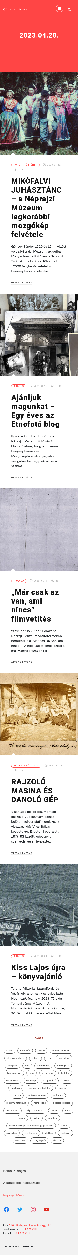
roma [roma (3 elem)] (68, 1110)
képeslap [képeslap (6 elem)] (31, 1080)
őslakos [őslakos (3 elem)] (57, 1140)
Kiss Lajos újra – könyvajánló (38, 972)
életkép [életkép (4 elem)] (49, 1133)
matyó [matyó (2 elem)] (67, 1080)
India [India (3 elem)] (31, 1073)
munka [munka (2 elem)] (17, 1095)
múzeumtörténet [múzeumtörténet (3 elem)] (37, 1095)
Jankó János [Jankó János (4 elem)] (47, 1073)
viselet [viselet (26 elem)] (64, 1125)
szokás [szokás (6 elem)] (36, 1117)
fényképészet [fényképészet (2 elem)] (14, 1073)
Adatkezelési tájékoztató (21, 1183)
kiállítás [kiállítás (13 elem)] (65, 1073)
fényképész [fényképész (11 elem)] (63, 1065)
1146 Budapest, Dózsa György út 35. (31, 1225)
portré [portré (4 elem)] (54, 1110)
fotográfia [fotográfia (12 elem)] (12, 1065)
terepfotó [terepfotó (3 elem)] (52, 1117)
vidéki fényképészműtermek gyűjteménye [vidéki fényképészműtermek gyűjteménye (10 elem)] (31, 1125)
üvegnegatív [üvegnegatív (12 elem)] (39, 1140)
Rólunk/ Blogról (15, 1171)
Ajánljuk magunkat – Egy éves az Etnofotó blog (35, 411)
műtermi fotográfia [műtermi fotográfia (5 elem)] (16, 1102)
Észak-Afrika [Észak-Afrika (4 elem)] (31, 1133)
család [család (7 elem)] (41, 1050)
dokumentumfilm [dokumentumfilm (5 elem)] (61, 1050)
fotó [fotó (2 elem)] (27, 1065)
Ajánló (19, 386)
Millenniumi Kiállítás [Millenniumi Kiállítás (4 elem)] (39, 1088)
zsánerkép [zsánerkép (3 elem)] (11, 1133)
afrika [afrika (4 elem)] (9, 1050)
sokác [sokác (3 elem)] (22, 1117)
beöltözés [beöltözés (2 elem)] (25, 1050)
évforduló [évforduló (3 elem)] (20, 1140)
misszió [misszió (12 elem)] (62, 1088)
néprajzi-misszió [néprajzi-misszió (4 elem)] (61, 1102)
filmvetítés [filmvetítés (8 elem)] (63, 1057)
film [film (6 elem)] (49, 1057)
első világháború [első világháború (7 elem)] (15, 1057)
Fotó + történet (25, 164)
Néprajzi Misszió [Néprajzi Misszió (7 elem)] (35, 1110)
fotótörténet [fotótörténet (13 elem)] (43, 1065)
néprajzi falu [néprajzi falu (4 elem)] (12, 1110)
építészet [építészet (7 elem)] (65, 1133)
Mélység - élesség (26, 765)
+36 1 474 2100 (28, 1229)
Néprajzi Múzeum (16, 1195)
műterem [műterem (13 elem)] (58, 1095)
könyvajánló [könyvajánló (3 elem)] (49, 1080)
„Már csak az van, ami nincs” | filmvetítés (35, 605)
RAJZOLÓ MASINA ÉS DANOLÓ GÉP (34, 791)
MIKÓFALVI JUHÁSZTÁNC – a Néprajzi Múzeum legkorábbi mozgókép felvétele (36, 208)
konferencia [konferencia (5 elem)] (12, 1080)
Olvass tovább (21, 282)
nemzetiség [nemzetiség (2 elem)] (40, 1102)
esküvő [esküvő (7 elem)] (35, 1057)
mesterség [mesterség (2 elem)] (16, 1088)
